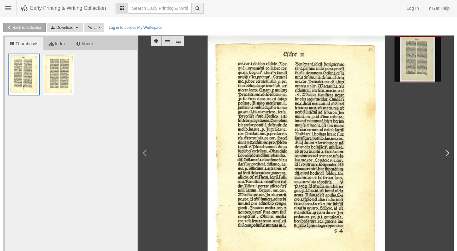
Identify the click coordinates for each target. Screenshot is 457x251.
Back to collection (24, 27)
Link (94, 27)
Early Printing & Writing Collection (68, 8)
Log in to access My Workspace (135, 27)
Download (64, 27)
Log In (413, 8)
